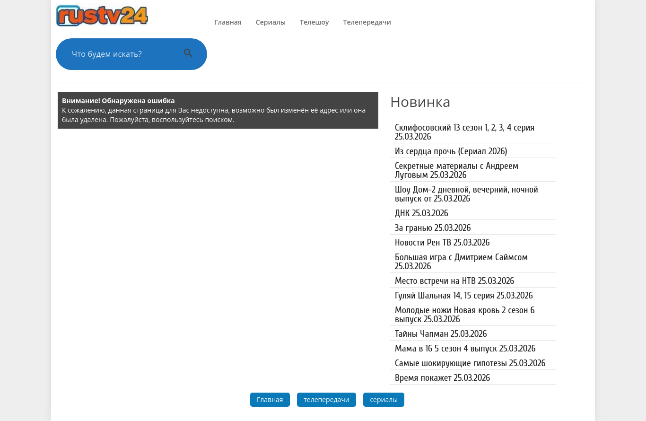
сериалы (384, 399)
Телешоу (314, 22)
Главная (228, 22)
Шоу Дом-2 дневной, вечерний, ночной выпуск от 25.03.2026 (466, 194)
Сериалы (271, 22)
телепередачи (326, 399)
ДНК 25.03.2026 (421, 213)
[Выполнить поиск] (188, 54)
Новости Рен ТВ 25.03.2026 (442, 242)
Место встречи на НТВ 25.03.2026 (454, 280)
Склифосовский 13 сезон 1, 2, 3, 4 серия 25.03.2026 (464, 132)
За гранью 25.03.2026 (433, 227)
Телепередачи (367, 22)
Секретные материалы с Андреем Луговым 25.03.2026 (456, 170)
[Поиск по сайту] (119, 54)
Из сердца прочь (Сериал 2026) (451, 151)
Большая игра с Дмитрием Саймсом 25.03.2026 (461, 262)
